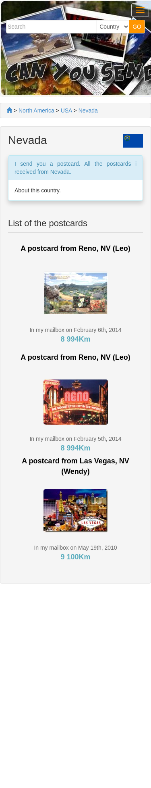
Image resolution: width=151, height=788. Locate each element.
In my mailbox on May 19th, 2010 (75, 547)
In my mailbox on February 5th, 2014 (75, 439)
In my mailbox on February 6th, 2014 (75, 330)
